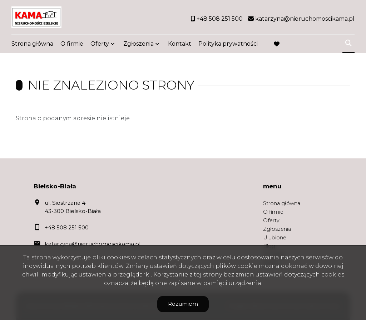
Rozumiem (183, 303)
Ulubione (274, 237)
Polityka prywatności (228, 43)
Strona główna (32, 43)
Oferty (99, 43)
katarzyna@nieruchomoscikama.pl (92, 243)
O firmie (71, 43)
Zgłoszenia (138, 43)
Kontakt (179, 43)
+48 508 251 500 (67, 227)
